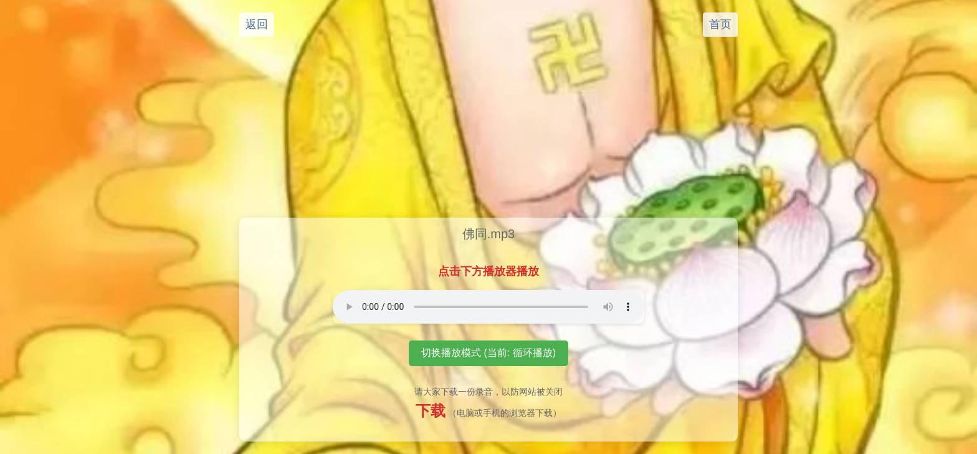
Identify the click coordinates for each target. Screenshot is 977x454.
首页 (720, 24)
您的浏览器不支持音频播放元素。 (488, 307)
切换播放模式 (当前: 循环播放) (488, 352)
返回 (256, 24)
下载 (431, 410)
